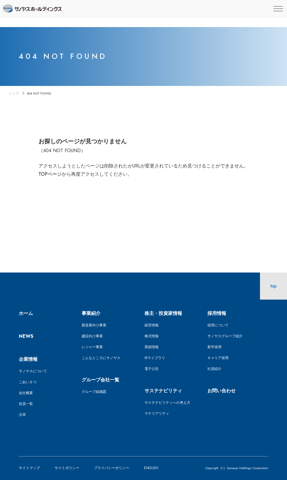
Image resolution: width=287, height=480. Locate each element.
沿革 (22, 414)
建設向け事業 (92, 336)
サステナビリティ (163, 390)
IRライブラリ (155, 358)
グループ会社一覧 (100, 379)
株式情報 (152, 336)
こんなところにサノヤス (101, 358)
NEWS (26, 336)
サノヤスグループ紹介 (225, 336)
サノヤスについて (33, 371)
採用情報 (216, 313)
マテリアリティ (157, 413)
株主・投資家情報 (163, 313)
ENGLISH (151, 468)
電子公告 (152, 368)
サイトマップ (29, 468)
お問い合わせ (221, 390)
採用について (218, 325)
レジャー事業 (92, 347)
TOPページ (50, 174)
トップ (14, 93)
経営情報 (152, 325)
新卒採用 (214, 347)
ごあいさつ (27, 382)
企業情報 (28, 359)
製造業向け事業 (94, 325)
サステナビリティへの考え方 (167, 402)
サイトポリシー (67, 468)
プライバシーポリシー (111, 468)
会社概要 (26, 393)
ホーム (26, 313)
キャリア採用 (218, 358)
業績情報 (152, 347)
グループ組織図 (94, 391)
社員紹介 (214, 368)
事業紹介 (91, 313)
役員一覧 (26, 403)
